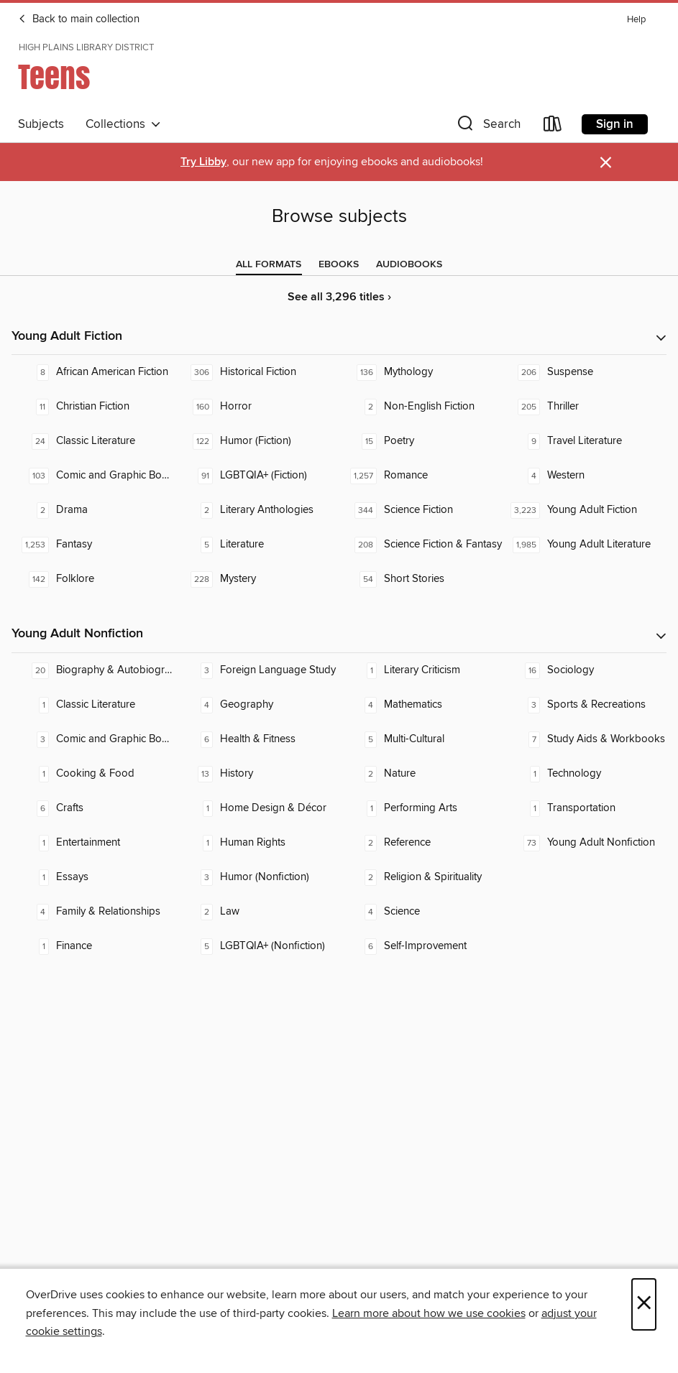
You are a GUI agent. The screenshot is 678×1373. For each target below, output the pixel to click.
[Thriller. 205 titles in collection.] (584, 406)
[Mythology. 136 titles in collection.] (421, 372)
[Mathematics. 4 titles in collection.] (421, 705)
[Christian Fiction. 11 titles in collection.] (93, 406)
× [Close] (644, 1304)
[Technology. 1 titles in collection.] (584, 774)
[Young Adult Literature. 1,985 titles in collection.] (584, 544)
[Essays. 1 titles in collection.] (93, 877)
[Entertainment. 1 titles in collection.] (93, 843)
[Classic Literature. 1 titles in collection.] (93, 705)
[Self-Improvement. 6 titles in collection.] (421, 946)
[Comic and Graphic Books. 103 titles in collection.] (93, 475)
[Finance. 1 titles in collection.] (93, 946)
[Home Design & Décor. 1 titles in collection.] (257, 808)
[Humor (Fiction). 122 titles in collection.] (257, 441)
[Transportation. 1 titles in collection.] (584, 808)
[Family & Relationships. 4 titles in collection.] (93, 911)
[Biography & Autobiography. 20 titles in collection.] (93, 670)
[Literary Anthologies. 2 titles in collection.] (257, 510)
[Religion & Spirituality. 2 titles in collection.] (421, 877)
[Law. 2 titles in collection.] (257, 911)
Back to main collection (78, 19)
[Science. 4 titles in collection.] (421, 911)
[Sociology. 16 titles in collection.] (584, 670)
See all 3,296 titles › (339, 297)
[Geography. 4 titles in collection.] (257, 705)
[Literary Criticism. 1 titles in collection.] (421, 670)
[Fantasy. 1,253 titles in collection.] (93, 544)
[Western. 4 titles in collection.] (584, 475)
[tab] (268, 264)
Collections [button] (123, 124)
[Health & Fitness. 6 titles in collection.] (257, 739)
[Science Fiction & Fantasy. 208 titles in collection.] (421, 544)
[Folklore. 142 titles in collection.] (93, 579)
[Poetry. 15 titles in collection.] (421, 441)
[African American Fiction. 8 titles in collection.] (93, 372)
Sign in (614, 124)
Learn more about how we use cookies (429, 1313)
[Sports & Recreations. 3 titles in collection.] (584, 705)
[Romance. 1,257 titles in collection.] (421, 475)
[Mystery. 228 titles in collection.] (257, 579)
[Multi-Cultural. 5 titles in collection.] (421, 739)
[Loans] (552, 127)
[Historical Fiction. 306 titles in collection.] (257, 372)
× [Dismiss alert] (605, 163)
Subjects (41, 124)
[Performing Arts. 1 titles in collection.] (421, 808)
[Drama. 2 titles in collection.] (93, 510)
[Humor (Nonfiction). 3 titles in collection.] (257, 877)
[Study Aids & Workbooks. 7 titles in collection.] (584, 739)
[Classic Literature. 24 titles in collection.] (93, 441)
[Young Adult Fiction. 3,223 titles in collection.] (584, 510)
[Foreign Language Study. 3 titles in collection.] (257, 670)
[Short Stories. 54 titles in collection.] (421, 579)
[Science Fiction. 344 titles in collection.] (421, 510)
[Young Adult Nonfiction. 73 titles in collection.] (584, 843)
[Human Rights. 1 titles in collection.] (257, 843)
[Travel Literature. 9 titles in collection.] (584, 441)
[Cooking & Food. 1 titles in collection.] (93, 774)
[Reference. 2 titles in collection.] (421, 843)
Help (636, 19)
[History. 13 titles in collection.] (257, 774)
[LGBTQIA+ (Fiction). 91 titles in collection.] (257, 475)
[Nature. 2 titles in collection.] (421, 774)
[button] (487, 127)
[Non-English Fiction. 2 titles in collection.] (421, 406)
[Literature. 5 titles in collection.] (257, 544)
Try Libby (203, 162)
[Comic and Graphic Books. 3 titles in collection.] (93, 739)
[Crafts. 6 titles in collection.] (93, 808)
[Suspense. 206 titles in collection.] (584, 372)
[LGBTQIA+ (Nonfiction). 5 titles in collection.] (257, 946)
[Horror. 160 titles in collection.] (257, 406)
